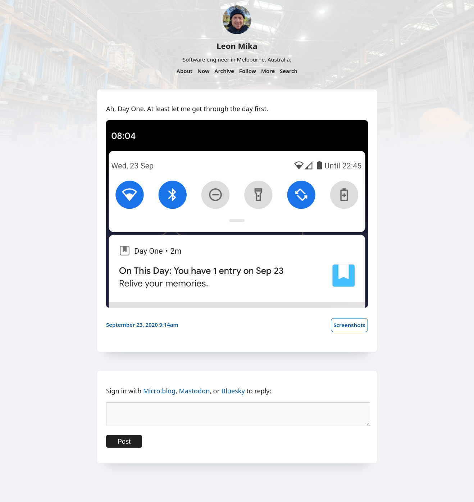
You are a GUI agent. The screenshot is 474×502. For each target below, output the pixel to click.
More (268, 70)
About (184, 70)
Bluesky (233, 390)
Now (203, 70)
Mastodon (194, 390)
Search (288, 70)
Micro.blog (159, 390)
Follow (247, 70)
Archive (224, 70)
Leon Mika (237, 45)
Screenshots (349, 325)
